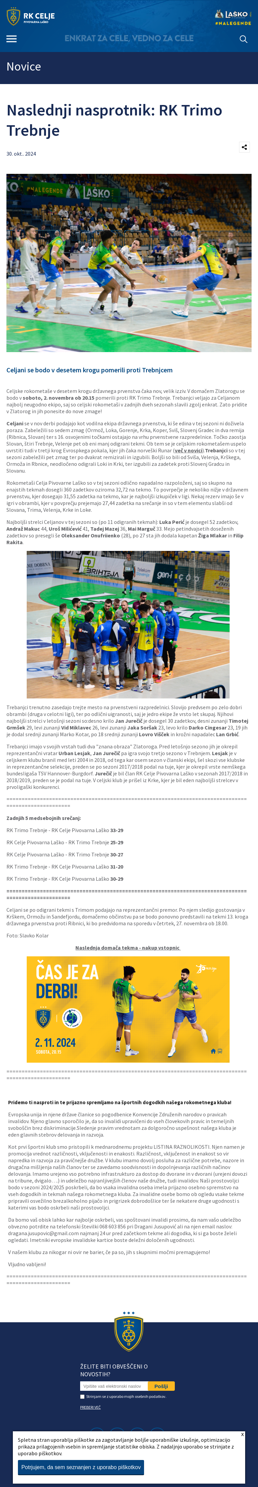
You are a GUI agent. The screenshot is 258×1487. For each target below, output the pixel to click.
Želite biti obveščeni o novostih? (114, 1370)
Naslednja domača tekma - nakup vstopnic (128, 947)
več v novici (188, 450)
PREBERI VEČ (90, 1407)
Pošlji (161, 1386)
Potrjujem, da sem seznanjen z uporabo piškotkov (81, 1467)
